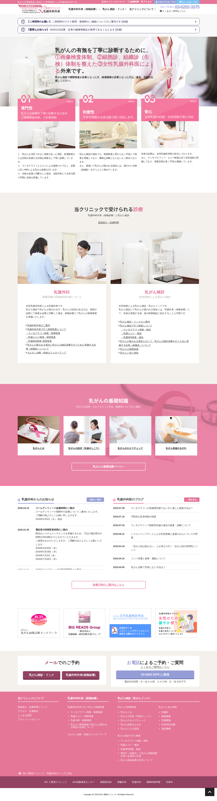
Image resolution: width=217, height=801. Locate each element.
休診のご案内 (95, 500)
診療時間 (133, 1)
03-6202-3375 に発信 (155, 674)
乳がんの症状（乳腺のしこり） (137, 716)
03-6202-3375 (187, 6)
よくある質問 (24, 715)
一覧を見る (192, 500)
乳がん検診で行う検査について (136, 325)
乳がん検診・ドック (114, 9)
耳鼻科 (169, 782)
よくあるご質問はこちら (173, 11)
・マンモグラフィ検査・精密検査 (43, 333)
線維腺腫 (166, 716)
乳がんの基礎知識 (129, 349)
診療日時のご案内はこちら (108, 584)
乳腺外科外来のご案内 (38, 325)
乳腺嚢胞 (166, 720)
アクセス (146, 1)
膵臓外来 (121, 782)
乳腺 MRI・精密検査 (81, 720)
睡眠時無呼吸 (153, 782)
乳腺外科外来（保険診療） (83, 9)
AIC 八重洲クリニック (55, 782)
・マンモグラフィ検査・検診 (136, 329)
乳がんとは (126, 712)
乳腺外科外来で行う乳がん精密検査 (86, 707)
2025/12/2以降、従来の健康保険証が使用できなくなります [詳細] (74, 29)
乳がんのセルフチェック (133, 720)
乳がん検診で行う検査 (129, 735)
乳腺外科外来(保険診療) (80, 675)
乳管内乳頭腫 (168, 724)
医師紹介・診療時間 (108, 222)
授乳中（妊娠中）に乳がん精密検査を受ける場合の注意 (139, 754)
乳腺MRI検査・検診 (131, 749)
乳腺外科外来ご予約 (166, 2)
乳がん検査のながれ (131, 724)
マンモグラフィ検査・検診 (134, 740)
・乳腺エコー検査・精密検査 (41, 337)
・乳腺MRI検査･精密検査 (39, 341)
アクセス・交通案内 (28, 711)
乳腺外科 (136, 782)
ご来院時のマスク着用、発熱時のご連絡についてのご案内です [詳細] (77, 21)
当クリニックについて (113, 1)
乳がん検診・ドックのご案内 (135, 321)
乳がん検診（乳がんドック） (135, 698)
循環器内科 (106, 782)
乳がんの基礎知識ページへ (108, 466)
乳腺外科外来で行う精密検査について (46, 329)
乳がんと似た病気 (129, 353)
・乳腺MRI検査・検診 (132, 337)
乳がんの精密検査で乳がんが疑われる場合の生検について (89, 726)
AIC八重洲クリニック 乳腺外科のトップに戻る (47, 773)
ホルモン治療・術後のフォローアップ (46, 352)
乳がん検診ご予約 (189, 2)
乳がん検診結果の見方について (137, 760)
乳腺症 (164, 712)
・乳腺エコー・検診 (131, 333)
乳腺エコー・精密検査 (82, 716)
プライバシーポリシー (29, 719)
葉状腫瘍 (166, 728)
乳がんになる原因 (130, 728)
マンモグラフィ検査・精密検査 (87, 712)
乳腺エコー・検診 (130, 745)
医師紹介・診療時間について (32, 707)
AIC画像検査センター (84, 782)
